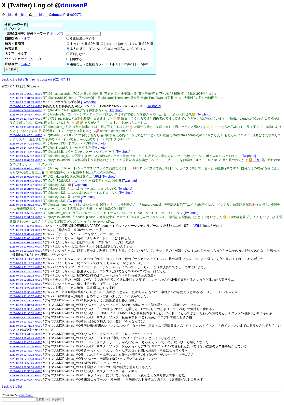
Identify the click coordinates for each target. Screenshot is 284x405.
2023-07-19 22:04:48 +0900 (25, 234)
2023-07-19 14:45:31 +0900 (25, 135)
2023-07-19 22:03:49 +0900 (25, 230)
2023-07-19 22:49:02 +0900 (25, 354)
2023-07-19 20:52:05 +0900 (25, 213)
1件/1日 (115, 64)
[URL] (256, 160)
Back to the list (12, 79)
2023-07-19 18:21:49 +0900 (25, 188)
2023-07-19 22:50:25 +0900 (25, 363)
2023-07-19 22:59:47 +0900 (25, 379)
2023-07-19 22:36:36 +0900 (25, 313)
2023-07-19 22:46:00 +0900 (25, 346)
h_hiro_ (23, 14)
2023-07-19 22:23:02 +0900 (25, 275)
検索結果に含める (82, 38)
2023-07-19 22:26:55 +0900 (25, 283)
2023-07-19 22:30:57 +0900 (25, 296)
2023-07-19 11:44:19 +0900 (25, 118)
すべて (74, 43)
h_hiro (9, 14)
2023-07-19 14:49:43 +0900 (25, 147)
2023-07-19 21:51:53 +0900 (25, 217)
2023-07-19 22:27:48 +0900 (25, 288)
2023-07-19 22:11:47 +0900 (25, 259)
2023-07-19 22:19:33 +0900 (25, 263)
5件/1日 (146, 64)
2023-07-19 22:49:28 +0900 (25, 358)
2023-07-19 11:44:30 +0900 (25, 127)
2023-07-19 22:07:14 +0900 (25, 242)
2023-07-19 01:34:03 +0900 (25, 102)
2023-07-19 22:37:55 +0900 (25, 317)
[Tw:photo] (88, 102)
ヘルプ (57, 33)
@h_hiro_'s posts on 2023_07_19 (46, 79)
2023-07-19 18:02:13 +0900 (25, 160)
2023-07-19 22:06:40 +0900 (25, 238)
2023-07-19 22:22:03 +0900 (25, 271)
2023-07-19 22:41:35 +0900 (25, 334)
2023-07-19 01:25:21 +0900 (25, 93)
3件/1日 (130, 64)
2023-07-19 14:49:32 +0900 (25, 143)
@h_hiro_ (26, 395)
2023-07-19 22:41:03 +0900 (25, 325)
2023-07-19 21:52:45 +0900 (25, 225)
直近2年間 (91, 43)
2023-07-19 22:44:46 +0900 (25, 338)
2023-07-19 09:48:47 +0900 (25, 114)
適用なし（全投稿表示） (87, 64)
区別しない (77, 54)
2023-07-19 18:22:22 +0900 (25, 197)
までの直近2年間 (128, 43)
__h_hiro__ (40, 14)
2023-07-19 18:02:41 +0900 (25, 168)
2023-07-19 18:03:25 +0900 (25, 180)
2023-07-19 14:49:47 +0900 (25, 151)
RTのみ (140, 49)
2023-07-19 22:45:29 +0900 (25, 342)
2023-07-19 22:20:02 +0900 (25, 267)
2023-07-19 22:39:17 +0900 (25, 321)
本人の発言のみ (118, 49)
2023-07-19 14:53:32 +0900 (25, 156)
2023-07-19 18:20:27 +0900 (25, 185)
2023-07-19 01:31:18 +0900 (25, 98)
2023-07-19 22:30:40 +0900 (25, 292)
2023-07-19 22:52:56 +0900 (25, 367)
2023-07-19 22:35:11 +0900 (25, 309)
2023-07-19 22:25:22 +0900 (25, 279)
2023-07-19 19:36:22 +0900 (25, 204)
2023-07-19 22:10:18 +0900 (25, 250)
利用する (76, 59)
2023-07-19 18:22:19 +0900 (25, 192)
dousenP (74, 5)
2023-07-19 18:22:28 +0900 (25, 201)
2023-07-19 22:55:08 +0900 (25, 371)
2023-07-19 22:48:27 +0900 (25, 350)
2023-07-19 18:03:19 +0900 (25, 176)
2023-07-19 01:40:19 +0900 (25, 106)
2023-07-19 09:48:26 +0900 (25, 110)
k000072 (76, 14)
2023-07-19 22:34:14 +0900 (25, 305)
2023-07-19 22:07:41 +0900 (25, 246)
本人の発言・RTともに (86, 49)
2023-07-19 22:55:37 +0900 (25, 375)
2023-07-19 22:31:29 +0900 (25, 300)
